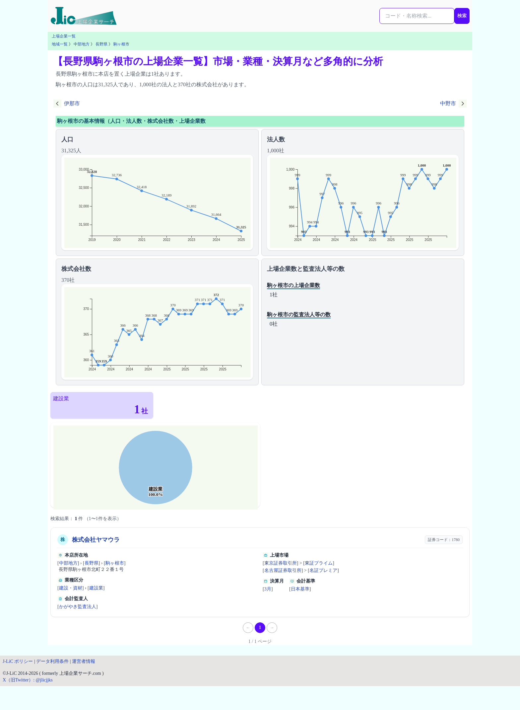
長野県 (101, 44)
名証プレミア (323, 570)
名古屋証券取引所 (282, 570)
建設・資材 (70, 588)
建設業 (96, 588)
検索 (462, 15)
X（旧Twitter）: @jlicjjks (28, 679)
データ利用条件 (52, 661)
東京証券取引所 (280, 563)
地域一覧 (60, 44)
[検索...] (416, 16)
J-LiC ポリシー (18, 661)
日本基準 (300, 589)
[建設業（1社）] (101, 405)
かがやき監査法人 (77, 606)
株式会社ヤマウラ (96, 539)
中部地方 (82, 44)
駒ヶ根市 (121, 44)
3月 (267, 589)
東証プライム (319, 563)
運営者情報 (83, 661)
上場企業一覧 (64, 36)
